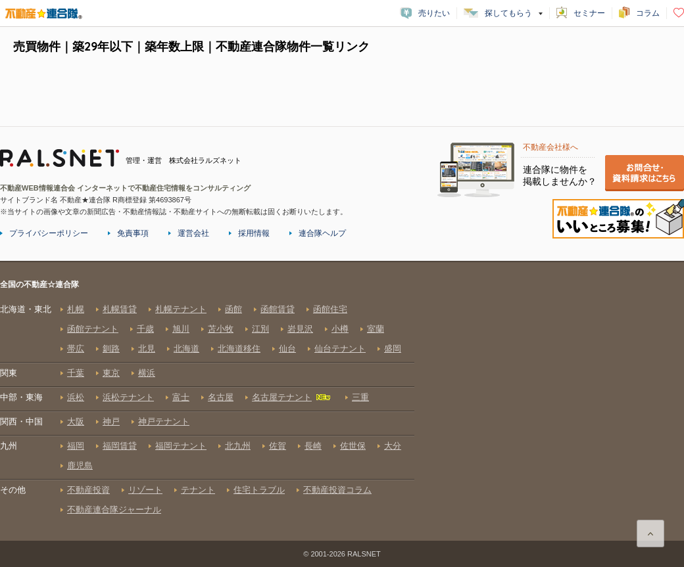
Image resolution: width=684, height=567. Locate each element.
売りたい (434, 13)
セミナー (589, 13)
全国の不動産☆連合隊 (207, 409)
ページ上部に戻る (650, 533)
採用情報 (254, 233)
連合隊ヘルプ (322, 233)
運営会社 (193, 233)
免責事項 (133, 233)
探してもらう (508, 13)
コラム (648, 13)
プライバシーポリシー (48, 233)
